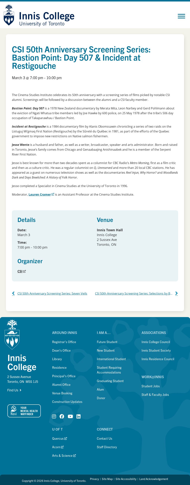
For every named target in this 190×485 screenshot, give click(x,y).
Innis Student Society (156, 350)
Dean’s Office (61, 350)
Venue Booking (62, 393)
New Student (106, 350)
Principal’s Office (64, 376)
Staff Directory (107, 447)
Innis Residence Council (158, 359)
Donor (101, 398)
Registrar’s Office (64, 342)
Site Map (107, 479)
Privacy (94, 479)
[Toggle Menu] (181, 16)
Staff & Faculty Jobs (155, 394)
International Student (111, 359)
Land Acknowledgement (153, 479)
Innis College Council (156, 342)
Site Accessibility (126, 479)
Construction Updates (67, 401)
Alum (100, 389)
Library (57, 359)
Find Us (12, 390)
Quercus (59, 438)
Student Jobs (151, 386)
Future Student (107, 342)
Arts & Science (64, 455)
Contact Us (104, 438)
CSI (21, 271)
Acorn (58, 447)
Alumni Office (61, 384)
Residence (59, 367)
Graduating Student (110, 381)
